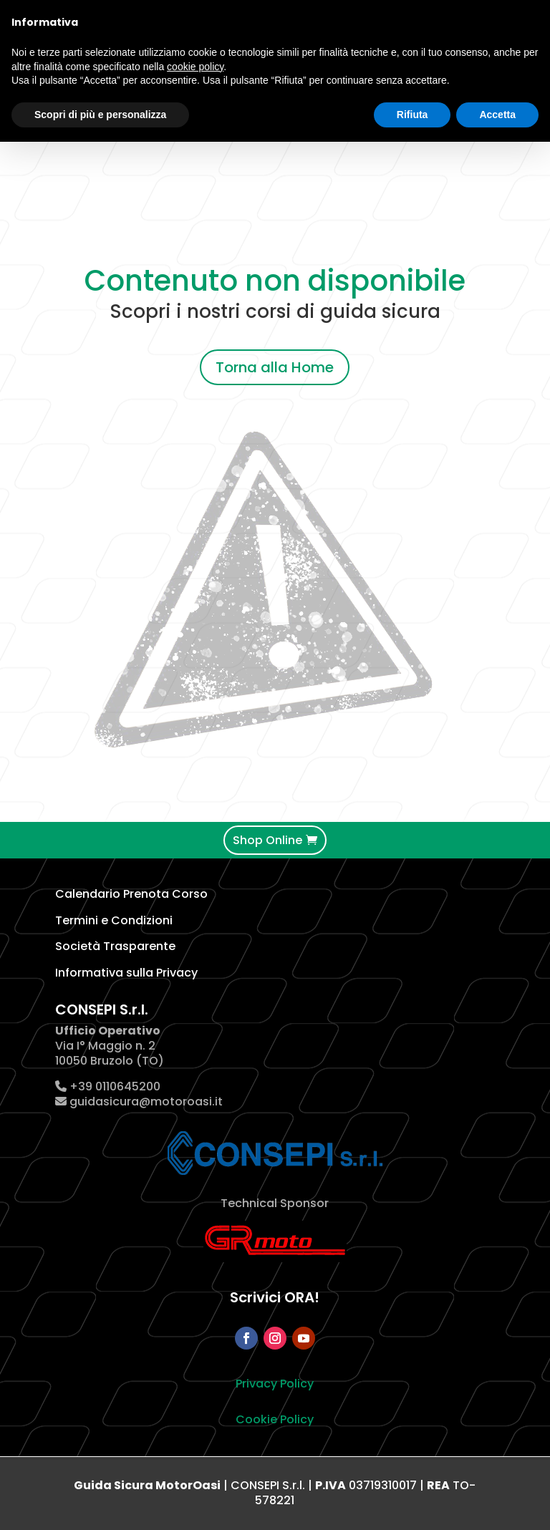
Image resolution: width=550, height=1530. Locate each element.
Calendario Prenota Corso (131, 894)
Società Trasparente (115, 946)
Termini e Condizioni (114, 920)
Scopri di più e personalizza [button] (100, 114)
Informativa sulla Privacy (126, 972)
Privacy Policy (275, 1383)
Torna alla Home (275, 367)
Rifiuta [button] (412, 114)
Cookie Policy (275, 1419)
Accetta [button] (497, 114)
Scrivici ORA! (274, 1297)
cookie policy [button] (195, 66)
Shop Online (267, 840)
